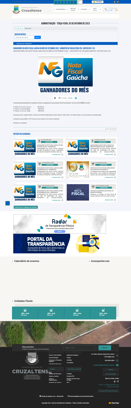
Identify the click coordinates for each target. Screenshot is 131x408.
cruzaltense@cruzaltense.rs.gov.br (103, 365)
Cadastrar (105, 348)
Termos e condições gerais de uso (109, 384)
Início (16, 28)
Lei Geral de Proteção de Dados (108, 391)
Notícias (22, 28)
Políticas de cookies (113, 386)
